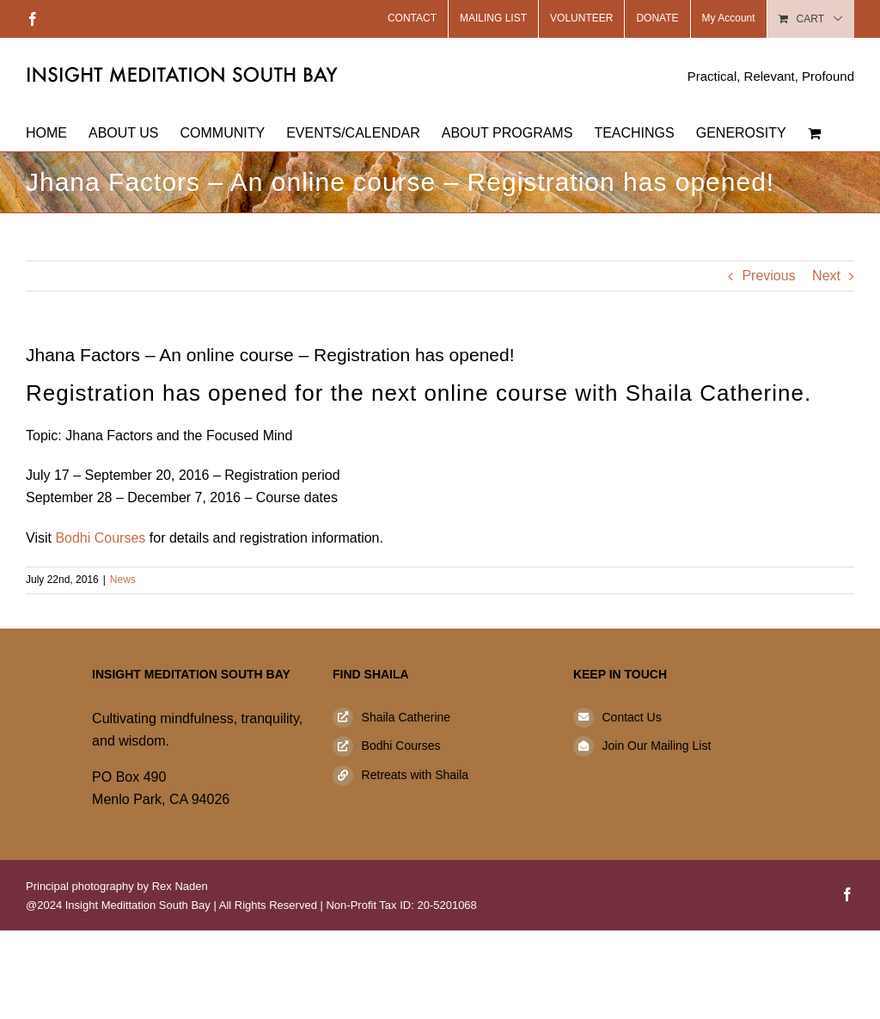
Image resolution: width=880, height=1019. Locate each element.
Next (826, 275)
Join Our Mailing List (656, 745)
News (123, 580)
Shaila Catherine (406, 717)
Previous (768, 275)
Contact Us (631, 717)
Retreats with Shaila (415, 775)
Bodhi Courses (100, 538)
